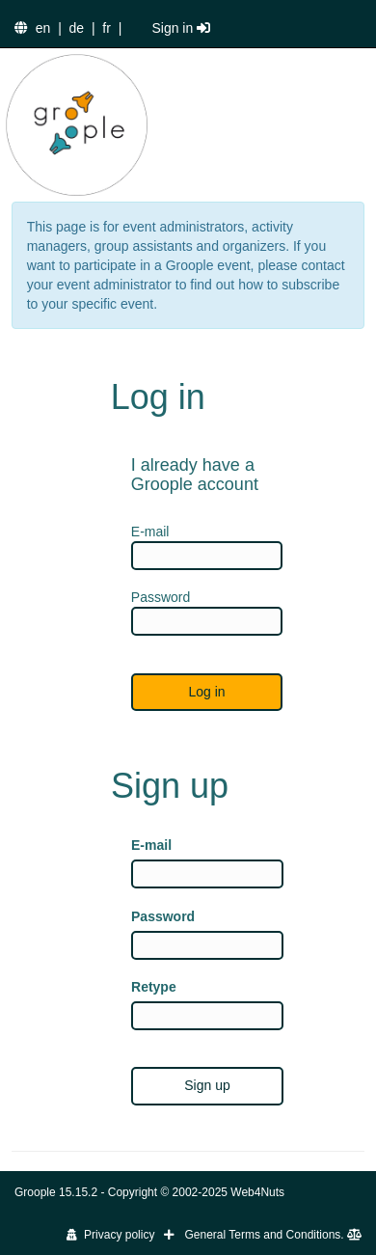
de (77, 28)
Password (163, 916)
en (43, 28)
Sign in (180, 28)
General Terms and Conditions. (273, 1234)
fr (106, 28)
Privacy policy (110, 1234)
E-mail (151, 845)
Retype (153, 987)
